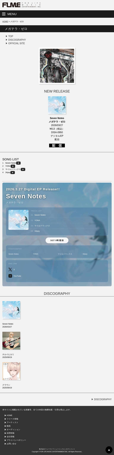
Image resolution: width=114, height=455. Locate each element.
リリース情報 (12, 419)
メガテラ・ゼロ (16, 28)
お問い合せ (11, 444)
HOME (5, 21)
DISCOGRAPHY (17, 40)
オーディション (13, 429)
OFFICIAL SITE (16, 43)
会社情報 (10, 436)
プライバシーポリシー (16, 440)
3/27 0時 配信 (57, 240)
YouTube (14, 276)
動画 (9, 426)
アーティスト (12, 422)
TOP (10, 36)
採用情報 (10, 433)
